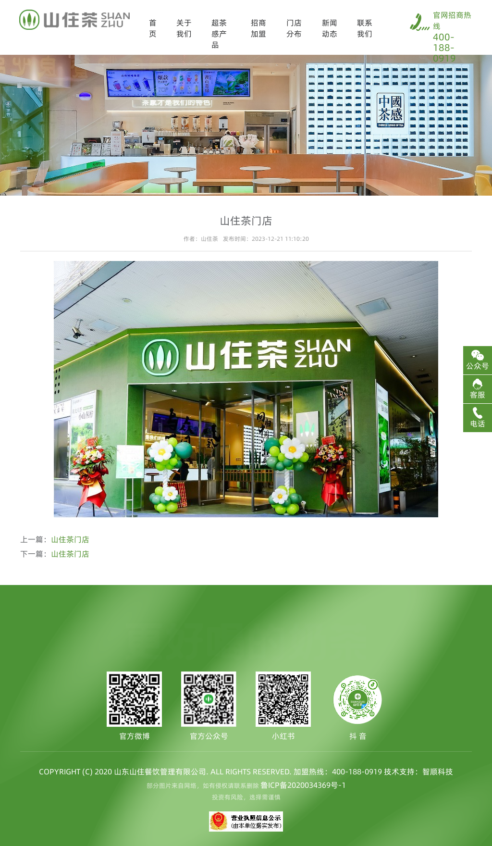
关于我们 (184, 28)
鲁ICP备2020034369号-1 (303, 785)
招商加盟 (258, 28)
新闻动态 (329, 28)
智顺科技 (437, 771)
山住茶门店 (70, 539)
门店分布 (294, 28)
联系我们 (364, 28)
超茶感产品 (219, 33)
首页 (153, 28)
